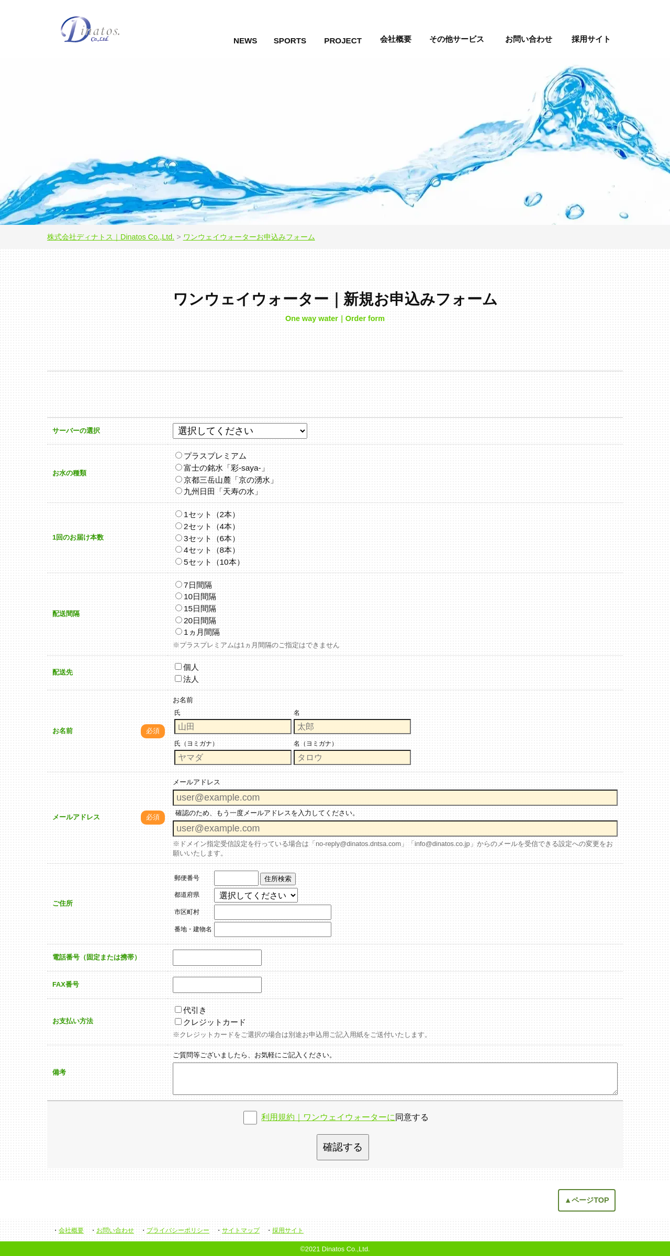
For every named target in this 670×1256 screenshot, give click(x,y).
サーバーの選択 (76, 431)
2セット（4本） (207, 526)
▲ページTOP (586, 1200)
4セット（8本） (207, 549)
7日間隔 (193, 584)
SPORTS (290, 40)
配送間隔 (66, 614)
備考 (59, 1072)
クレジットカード (210, 1022)
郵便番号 (186, 878)
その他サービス (456, 39)
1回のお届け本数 (78, 537)
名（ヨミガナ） (316, 743)
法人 (187, 679)
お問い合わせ (528, 39)
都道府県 (186, 895)
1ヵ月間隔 (197, 631)
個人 (187, 667)
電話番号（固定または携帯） (96, 957)
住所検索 (278, 879)
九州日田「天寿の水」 (218, 491)
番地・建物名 (193, 929)
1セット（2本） (207, 514)
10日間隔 (195, 596)
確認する (343, 1146)
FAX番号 (65, 984)
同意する (345, 1117)
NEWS (245, 40)
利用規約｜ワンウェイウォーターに (328, 1117)
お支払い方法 (72, 1021)
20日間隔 (195, 620)
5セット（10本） (209, 561)
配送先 (62, 672)
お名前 (62, 731)
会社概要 (395, 39)
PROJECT (343, 40)
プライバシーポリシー (178, 1230)
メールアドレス (76, 817)
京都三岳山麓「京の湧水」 (226, 479)
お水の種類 (69, 473)
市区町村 (186, 912)
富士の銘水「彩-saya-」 (222, 467)
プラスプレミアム (211, 455)
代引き (191, 1010)
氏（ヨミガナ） (196, 743)
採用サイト (591, 39)
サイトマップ (241, 1230)
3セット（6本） (207, 538)
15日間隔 (195, 608)
